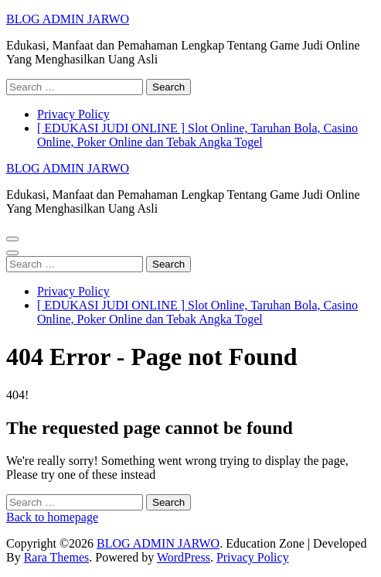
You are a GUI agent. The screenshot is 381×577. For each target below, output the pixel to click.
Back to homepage (52, 517)
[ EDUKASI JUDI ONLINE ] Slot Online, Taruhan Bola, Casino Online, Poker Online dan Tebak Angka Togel (197, 135)
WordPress (183, 557)
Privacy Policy (73, 114)
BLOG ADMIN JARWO (67, 19)
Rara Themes (57, 557)
